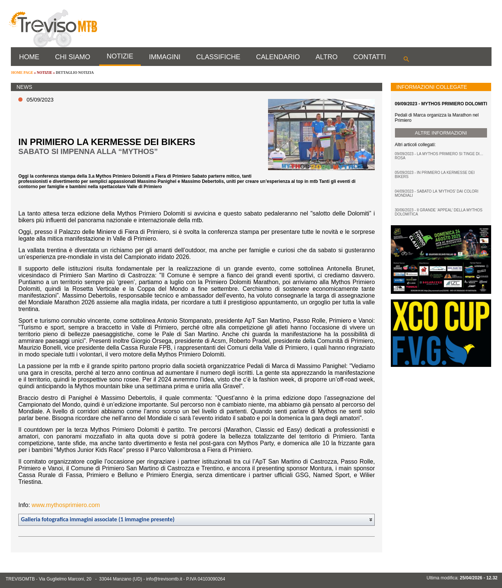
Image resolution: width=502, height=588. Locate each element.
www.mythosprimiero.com (66, 505)
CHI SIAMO (72, 57)
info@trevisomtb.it (164, 579)
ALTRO (327, 57)
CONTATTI (369, 57)
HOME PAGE (22, 72)
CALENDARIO (278, 57)
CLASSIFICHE (218, 57)
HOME (29, 57)
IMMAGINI (164, 57)
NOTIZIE (120, 56)
